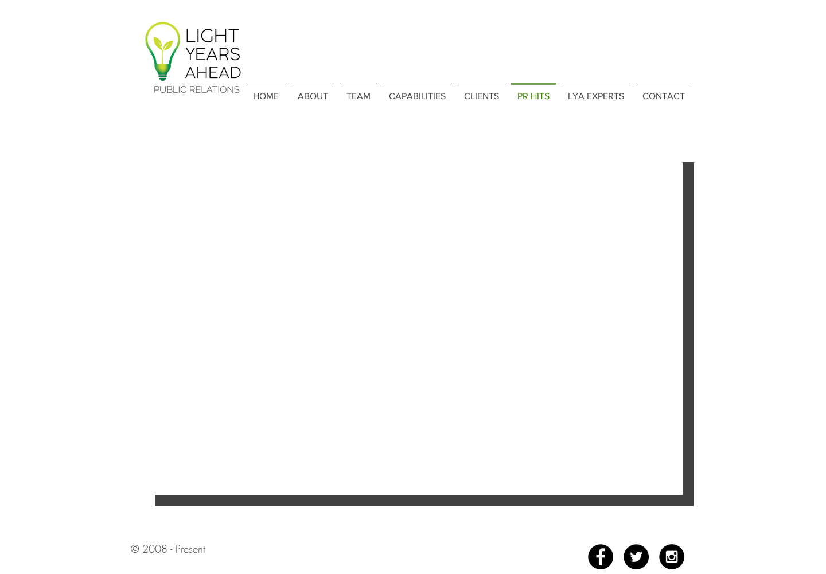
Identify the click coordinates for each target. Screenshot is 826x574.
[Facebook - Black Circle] (600, 556)
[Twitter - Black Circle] (636, 556)
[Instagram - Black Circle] (671, 556)
